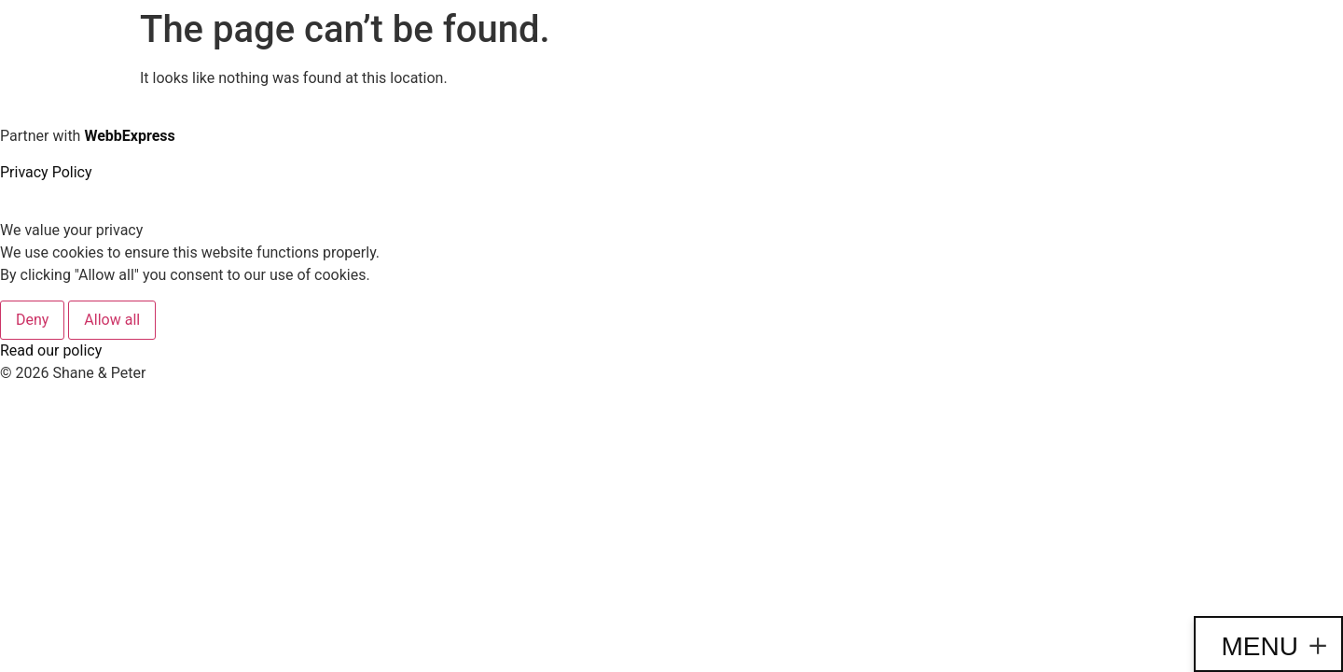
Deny (32, 320)
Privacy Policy (46, 172)
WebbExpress (129, 136)
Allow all (112, 320)
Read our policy (51, 350)
